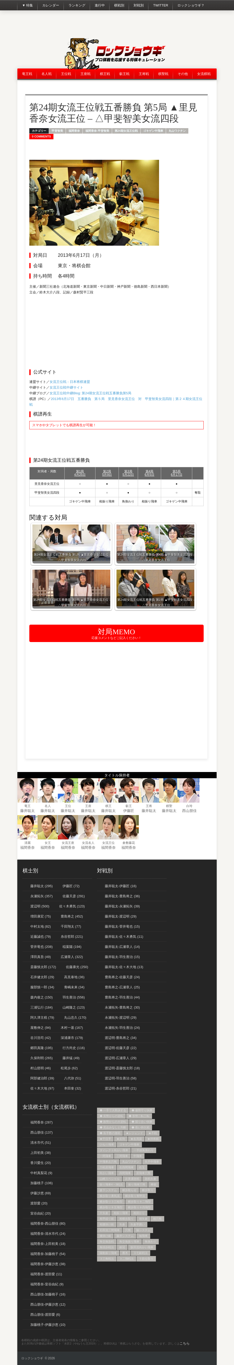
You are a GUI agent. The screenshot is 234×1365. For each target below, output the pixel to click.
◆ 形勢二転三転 (139, 1116)
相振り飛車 (121, 1213)
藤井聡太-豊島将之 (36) (122, 896)
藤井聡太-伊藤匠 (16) (120, 886)
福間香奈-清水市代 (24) (47, 1234)
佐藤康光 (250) (77, 967)
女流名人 (88, 843)
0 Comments (41, 136)
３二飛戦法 (126, 1258)
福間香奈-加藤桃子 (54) (47, 1254)
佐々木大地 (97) (42, 1088)
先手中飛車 (152, 1161)
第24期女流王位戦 (126, 130)
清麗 (27, 843)
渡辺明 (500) (39, 906)
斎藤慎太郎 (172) (43, 967)
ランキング (76, 5)
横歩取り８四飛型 (139, 1207)
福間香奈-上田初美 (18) (47, 1244)
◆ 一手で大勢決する (113, 1110)
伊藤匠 (128, 811)
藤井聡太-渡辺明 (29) (120, 916)
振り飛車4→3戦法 (111, 1184)
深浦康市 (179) (72, 1038)
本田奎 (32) (72, 1088)
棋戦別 (119, 5)
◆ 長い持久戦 (140, 1127)
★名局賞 (136, 1138)
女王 (48, 843)
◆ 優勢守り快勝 (142, 1110)
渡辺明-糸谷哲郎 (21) (120, 1088)
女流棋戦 (204, 74)
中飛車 (137, 1155)
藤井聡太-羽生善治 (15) (122, 957)
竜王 (27, 806)
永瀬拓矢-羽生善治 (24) (122, 1028)
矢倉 (122, 1224)
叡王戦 (124, 74)
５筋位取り (146, 1258)
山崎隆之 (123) (74, 1007)
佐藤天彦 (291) (74, 896)
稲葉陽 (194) (72, 947)
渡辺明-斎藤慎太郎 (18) (122, 1068)
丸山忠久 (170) (75, 1017)
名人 (48, 806)
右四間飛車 (126, 1167)
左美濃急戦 (132, 1178)
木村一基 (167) (72, 1028)
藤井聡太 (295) (41, 886)
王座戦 (85, 74)
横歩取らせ (129, 1190)
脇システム (143, 1230)
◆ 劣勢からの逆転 (111, 1116)
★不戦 (152, 1133)
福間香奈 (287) (41, 1122)
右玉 (142, 1167)
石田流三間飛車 (110, 1230)
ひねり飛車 (107, 1144)
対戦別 (139, 5)
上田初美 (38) (40, 1153)
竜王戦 (27, 74)
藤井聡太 (27, 811)
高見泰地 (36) (74, 977)
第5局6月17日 (176, 473)
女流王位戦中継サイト (66, 387)
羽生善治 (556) (74, 997)
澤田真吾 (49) (40, 957)
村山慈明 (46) (40, 1068)
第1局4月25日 (80, 473)
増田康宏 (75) (40, 916)
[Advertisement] (122, 26)
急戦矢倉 (150, 1178)
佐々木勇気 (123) (72, 906)
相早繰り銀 (107, 1218)
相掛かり (139, 1213)
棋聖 (169, 806)
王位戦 (66, 74)
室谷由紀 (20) (40, 1213)
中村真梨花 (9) (41, 1173)
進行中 (100, 5)
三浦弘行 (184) (41, 1007)
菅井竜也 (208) (41, 947)
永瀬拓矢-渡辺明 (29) (120, 1017)
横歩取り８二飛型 (139, 1201)
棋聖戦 (163, 74)
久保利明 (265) (41, 1058)
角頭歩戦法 (107, 1247)
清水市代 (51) (40, 1143)
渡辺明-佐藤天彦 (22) (120, 1048)
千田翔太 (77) (71, 926)
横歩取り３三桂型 (111, 1201)
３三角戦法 (107, 1258)
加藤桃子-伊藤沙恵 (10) (47, 1325)
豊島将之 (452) (72, 916)
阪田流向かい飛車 (141, 1247)
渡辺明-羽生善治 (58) (120, 1078)
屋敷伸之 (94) (40, 1028)
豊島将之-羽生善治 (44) (122, 997)
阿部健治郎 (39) (42, 1078)
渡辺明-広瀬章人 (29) (120, 1058)
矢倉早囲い (137, 1224)
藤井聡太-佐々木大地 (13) (124, 967)
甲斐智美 (57, 130)
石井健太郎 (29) (42, 977)
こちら (185, 1343)
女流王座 (68, 843)
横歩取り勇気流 (110, 1195)
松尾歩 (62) (69, 1068)
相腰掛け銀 (107, 1224)
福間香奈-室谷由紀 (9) (47, 1284)
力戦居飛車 (107, 1167)
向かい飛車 (107, 1173)
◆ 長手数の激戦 (110, 1133)
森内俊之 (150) (41, 997)
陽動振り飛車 (108, 1252)
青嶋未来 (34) (74, 987)
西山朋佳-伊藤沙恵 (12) (47, 1304)
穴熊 (128, 1230)
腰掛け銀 (105, 1235)
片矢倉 (104, 1213)
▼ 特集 (27, 5)
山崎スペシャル (110, 1178)
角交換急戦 (107, 1241)
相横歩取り (126, 1218)
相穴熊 (157, 1218)
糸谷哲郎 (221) (72, 937)
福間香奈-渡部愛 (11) (46, 1274)
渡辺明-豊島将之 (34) (120, 1038)
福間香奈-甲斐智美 (97, 130)
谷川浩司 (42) (40, 1038)
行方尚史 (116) (74, 1048)
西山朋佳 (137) (41, 1132)
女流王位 (108, 843)
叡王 (129, 806)
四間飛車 (125, 1173)
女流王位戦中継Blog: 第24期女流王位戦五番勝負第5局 (90, 393)
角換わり (150, 1241)
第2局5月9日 (107, 473)
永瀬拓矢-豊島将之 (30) (122, 1007)
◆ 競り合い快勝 (142, 1121)
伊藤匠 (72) (71, 886)
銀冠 (122, 1247)
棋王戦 (105, 74)
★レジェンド (134, 1133)
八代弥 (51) (72, 1078)
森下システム (108, 1190)
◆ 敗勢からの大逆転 (113, 1121)
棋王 (108, 806)
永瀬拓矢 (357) (41, 896)
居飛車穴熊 (143, 1173)
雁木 (125, 1252)
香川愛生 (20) (40, 1163)
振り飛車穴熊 (136, 1184)
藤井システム (125, 1235)
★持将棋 (153, 1138)
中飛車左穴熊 (108, 1161)
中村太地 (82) (40, 926)
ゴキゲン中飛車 (153, 130)
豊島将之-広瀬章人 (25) (122, 987)
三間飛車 (122, 1155)
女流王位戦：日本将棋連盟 (70, 382)
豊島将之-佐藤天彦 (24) (122, 977)
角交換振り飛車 (129, 1241)
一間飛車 (105, 1155)
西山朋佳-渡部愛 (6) (45, 1314)
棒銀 (153, 1184)
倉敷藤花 (128, 843)
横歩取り (147, 1190)
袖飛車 (143, 1235)
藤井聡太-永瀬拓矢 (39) (122, 906)
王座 (88, 806)
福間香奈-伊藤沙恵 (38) (47, 1264)
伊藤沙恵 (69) (40, 1193)
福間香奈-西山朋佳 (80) (47, 1223)
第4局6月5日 (149, 473)
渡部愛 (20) (38, 1203)
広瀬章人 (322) (72, 957)
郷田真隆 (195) (41, 1048)
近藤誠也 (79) (40, 937)
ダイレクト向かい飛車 (114, 1150)
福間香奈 (74, 130)
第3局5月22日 (128, 473)
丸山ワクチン (177, 130)
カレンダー (50, 5)
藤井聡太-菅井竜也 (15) (122, 926)
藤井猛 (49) (71, 1058)
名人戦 (47, 74)
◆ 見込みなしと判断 (113, 1127)
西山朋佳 (189, 811)
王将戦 (144, 74)
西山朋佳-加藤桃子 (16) (47, 1294)
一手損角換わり (144, 1150)
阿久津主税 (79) (42, 1017)
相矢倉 (143, 1218)
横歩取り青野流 (135, 1195)
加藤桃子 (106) (41, 1183)
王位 (68, 806)
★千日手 (105, 1138)
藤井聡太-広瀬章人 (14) (122, 947)
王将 (149, 806)
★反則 (120, 1138)
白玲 (189, 806)
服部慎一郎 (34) (42, 987)
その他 (183, 74)
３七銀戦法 (140, 1252)
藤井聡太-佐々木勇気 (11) (124, 937)
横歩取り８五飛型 (111, 1207)
